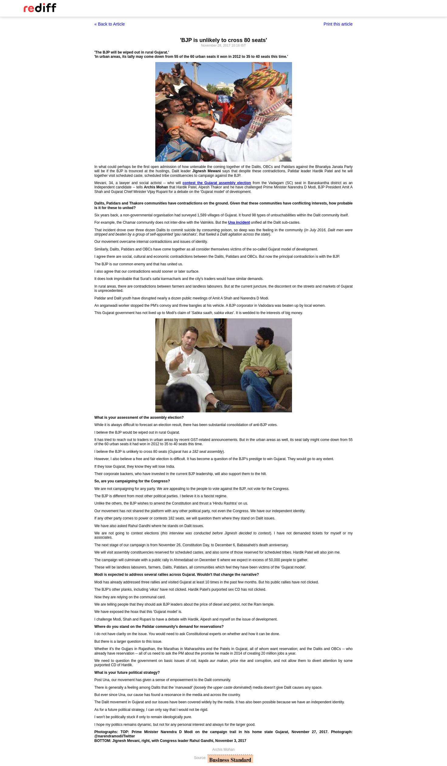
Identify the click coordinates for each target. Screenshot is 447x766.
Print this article (338, 24)
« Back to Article (110, 24)
